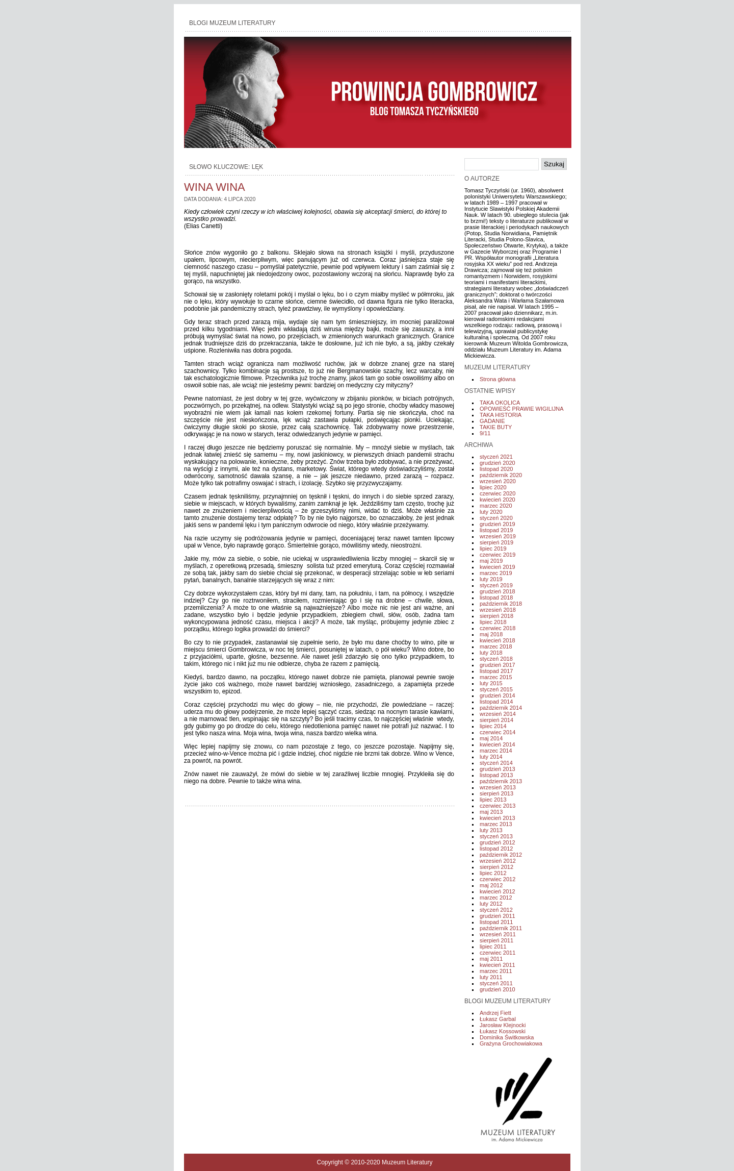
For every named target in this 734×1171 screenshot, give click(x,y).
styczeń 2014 (496, 763)
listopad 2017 (496, 671)
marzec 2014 (496, 751)
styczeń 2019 (496, 585)
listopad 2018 (496, 597)
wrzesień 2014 (498, 714)
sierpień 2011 (496, 940)
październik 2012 (501, 855)
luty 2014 (491, 757)
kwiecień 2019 (497, 567)
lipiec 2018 (493, 622)
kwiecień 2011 (497, 965)
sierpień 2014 (496, 720)
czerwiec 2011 (497, 953)
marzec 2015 (496, 677)
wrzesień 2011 (498, 934)
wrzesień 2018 (498, 610)
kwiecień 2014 (497, 744)
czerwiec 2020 (497, 493)
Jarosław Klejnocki (503, 1025)
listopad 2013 (496, 775)
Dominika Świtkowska (507, 1037)
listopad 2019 (496, 530)
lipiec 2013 (493, 799)
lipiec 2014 (493, 726)
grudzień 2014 (497, 695)
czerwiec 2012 (497, 879)
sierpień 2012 (496, 867)
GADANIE (492, 421)
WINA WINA (214, 187)
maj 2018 (491, 634)
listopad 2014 (496, 702)
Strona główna (497, 379)
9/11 (485, 433)
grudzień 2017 (497, 665)
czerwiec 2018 (497, 628)
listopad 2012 (496, 848)
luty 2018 (491, 653)
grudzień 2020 (497, 463)
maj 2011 (491, 959)
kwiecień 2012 (497, 891)
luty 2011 (491, 977)
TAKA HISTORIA (500, 415)
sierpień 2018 (496, 616)
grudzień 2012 (497, 842)
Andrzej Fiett (495, 1013)
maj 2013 (491, 812)
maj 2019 (491, 561)
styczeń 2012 (496, 910)
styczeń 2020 (496, 518)
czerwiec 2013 (497, 806)
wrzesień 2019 (498, 536)
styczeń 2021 (496, 457)
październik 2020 (501, 475)
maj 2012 (491, 885)
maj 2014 (491, 738)
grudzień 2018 (497, 591)
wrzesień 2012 (498, 861)
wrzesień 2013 (498, 787)
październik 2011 (501, 928)
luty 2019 (491, 579)
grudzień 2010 (497, 989)
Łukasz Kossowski (503, 1031)
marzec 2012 (496, 897)
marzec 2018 (496, 646)
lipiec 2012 (493, 873)
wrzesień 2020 (498, 481)
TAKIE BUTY (496, 427)
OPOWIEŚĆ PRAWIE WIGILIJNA (522, 409)
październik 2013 (501, 781)
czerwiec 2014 (497, 732)
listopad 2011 (496, 922)
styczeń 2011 (496, 983)
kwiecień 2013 (497, 818)
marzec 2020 (496, 506)
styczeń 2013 (496, 836)
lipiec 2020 (493, 487)
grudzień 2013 (497, 769)
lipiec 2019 (493, 548)
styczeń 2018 (496, 659)
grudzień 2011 (497, 916)
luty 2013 (491, 830)
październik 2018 (501, 604)
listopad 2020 (496, 469)
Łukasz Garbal (498, 1019)
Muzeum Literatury (407, 1162)
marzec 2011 (496, 971)
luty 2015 (491, 683)
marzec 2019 (496, 573)
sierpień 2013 (496, 793)
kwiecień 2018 (497, 640)
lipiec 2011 (493, 946)
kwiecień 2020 (497, 499)
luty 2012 (491, 904)
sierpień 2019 (496, 542)
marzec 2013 (496, 824)
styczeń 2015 (496, 689)
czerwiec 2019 (497, 555)
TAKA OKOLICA (500, 403)
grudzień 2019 (497, 524)
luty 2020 (491, 512)
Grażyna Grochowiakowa (511, 1043)
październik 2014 (501, 708)
